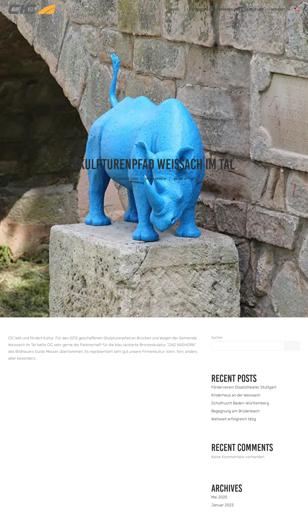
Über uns (255, 9)
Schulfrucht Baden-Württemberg (240, 357)
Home (174, 9)
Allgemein (157, 156)
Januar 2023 (222, 459)
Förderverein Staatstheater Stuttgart (243, 342)
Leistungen (199, 9)
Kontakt (278, 9)
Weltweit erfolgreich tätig (233, 373)
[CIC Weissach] (32, 9)
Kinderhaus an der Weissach (235, 350)
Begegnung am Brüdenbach (235, 365)
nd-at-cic (186, 156)
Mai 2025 (219, 451)
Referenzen (229, 9)
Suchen (217, 292)
